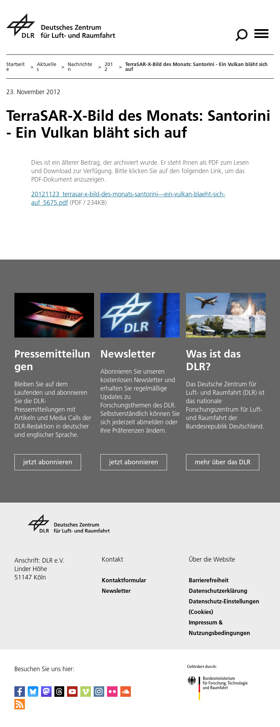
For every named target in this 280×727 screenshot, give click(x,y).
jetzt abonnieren (47, 462)
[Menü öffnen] (261, 31)
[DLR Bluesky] (33, 694)
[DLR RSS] (19, 707)
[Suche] (241, 35)
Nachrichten (80, 67)
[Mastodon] (46, 694)
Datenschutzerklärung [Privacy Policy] (218, 590)
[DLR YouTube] (72, 694)
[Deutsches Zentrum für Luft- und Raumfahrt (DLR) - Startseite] (63, 29)
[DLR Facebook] (19, 694)
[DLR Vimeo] (85, 694)
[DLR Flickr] (112, 694)
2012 (109, 67)
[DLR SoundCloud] (125, 694)
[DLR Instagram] (99, 694)
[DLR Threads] (59, 694)
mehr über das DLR (223, 462)
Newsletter (116, 590)
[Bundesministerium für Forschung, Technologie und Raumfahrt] (221, 706)
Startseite (15, 67)
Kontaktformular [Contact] (124, 580)
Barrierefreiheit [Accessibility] (208, 580)
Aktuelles (46, 67)
